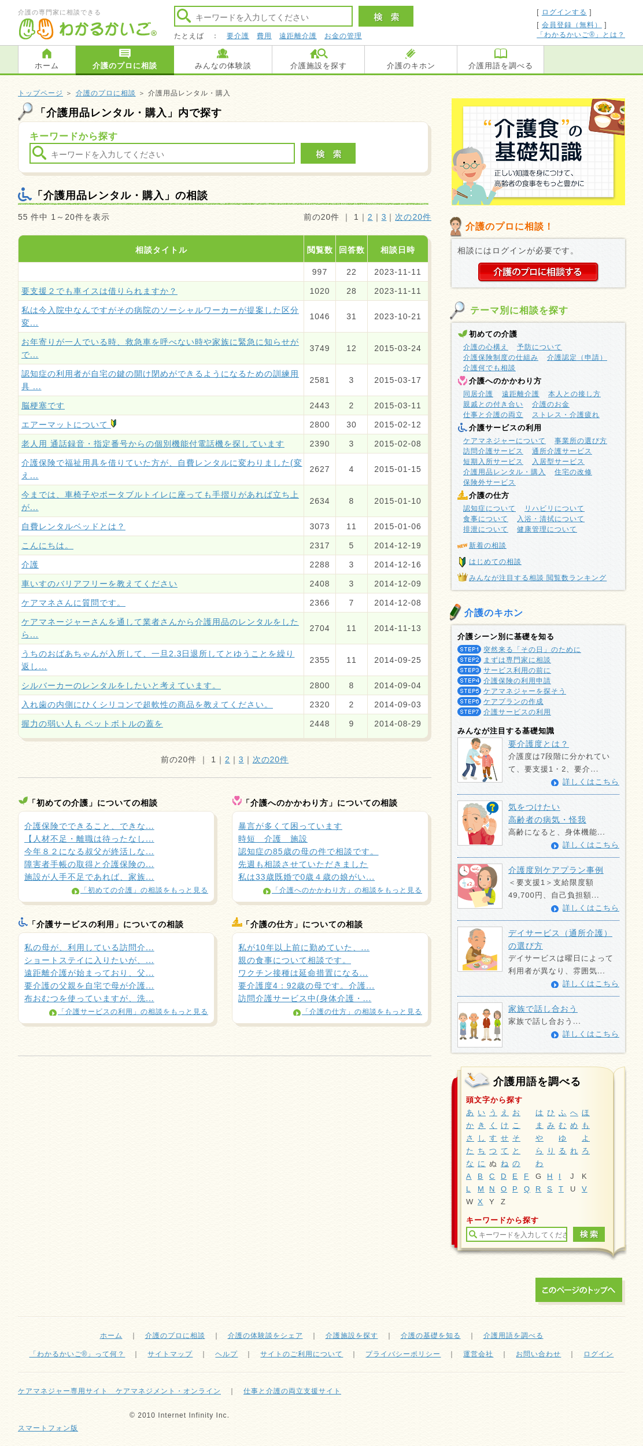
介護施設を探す (318, 65)
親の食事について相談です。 (294, 960)
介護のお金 (551, 404)
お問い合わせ (538, 1354)
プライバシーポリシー (403, 1354)
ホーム (47, 65)
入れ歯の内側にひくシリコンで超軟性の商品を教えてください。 (147, 704)
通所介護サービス (562, 451)
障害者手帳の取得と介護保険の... (89, 864)
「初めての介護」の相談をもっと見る (144, 890)
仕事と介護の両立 (493, 415)
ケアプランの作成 (513, 702)
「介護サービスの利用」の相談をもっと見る (133, 1012)
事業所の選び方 (581, 441)
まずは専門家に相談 (517, 660)
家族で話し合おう (543, 1008)
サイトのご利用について (301, 1354)
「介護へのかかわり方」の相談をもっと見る (347, 890)
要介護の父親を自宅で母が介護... (89, 985)
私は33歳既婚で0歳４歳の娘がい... (306, 876)
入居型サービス (558, 462)
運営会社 (478, 1354)
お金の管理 (343, 36)
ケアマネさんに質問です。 (73, 602)
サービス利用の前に (517, 670)
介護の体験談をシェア (265, 1335)
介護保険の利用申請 (517, 681)
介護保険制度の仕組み (500, 357)
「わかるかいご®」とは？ (581, 35)
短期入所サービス (493, 462)
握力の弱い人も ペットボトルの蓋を (92, 723)
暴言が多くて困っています (290, 826)
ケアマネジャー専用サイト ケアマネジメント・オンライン (119, 1391)
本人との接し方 (574, 394)
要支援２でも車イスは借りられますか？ (99, 291)
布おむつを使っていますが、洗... (89, 998)
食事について (485, 519)
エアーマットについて (68, 424)
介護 (30, 564)
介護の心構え (485, 347)
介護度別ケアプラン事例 (556, 870)
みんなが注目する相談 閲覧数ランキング (538, 578)
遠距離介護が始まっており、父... (89, 972)
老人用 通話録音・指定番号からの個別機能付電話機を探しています (152, 443)
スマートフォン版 (48, 1428)
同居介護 (478, 394)
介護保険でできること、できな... (89, 826)
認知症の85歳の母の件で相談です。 (308, 851)
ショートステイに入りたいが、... (89, 960)
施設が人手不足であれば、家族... (89, 876)
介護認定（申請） (577, 357)
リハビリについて (554, 508)
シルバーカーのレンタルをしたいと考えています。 (121, 685)
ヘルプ (226, 1354)
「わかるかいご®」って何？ (77, 1354)
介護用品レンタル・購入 (504, 472)
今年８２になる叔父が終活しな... (89, 851)
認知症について (489, 508)
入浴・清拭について (551, 519)
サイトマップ (170, 1354)
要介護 (238, 36)
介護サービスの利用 (517, 712)
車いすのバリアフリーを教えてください (99, 583)
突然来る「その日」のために (532, 649)
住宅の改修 (573, 472)
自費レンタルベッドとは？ (73, 526)
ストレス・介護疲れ (566, 415)
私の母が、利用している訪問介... (89, 947)
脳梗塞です (43, 405)
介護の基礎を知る (431, 1335)
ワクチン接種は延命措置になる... (303, 972)
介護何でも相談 (489, 368)
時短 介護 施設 (273, 838)
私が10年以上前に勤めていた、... (303, 947)
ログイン (598, 1354)
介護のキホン (411, 65)
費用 (264, 36)
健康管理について (547, 529)
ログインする (564, 12)
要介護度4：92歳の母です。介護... (306, 985)
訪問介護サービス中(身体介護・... (304, 998)
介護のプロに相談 (125, 65)
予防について (539, 347)
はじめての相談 (495, 562)
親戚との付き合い (493, 404)
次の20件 (413, 217)
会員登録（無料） (572, 25)
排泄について (485, 529)
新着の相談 (488, 545)
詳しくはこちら (591, 781)
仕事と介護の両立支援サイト (292, 1391)
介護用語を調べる (500, 65)
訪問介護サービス (493, 451)
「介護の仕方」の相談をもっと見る (362, 1012)
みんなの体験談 (223, 65)
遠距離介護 (298, 36)
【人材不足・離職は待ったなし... (89, 838)
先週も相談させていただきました (303, 864)
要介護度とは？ (538, 743)
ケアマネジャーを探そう (524, 691)
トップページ (40, 93)
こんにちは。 (47, 545)
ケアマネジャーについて (504, 441)
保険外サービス (489, 482)
